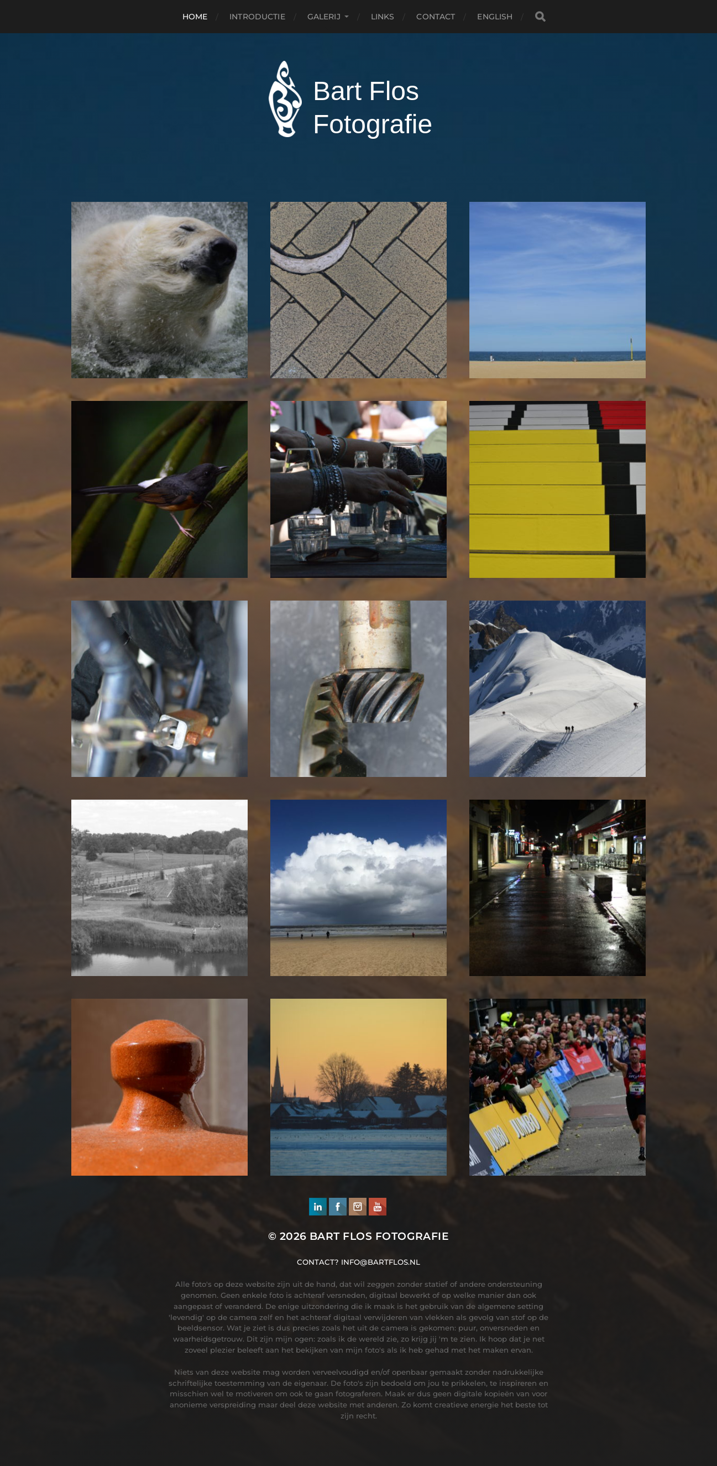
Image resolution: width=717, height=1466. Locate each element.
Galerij (324, 17)
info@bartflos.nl (380, 1262)
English (494, 17)
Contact (435, 17)
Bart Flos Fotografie (379, 1236)
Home (195, 17)
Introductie (257, 17)
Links (383, 17)
